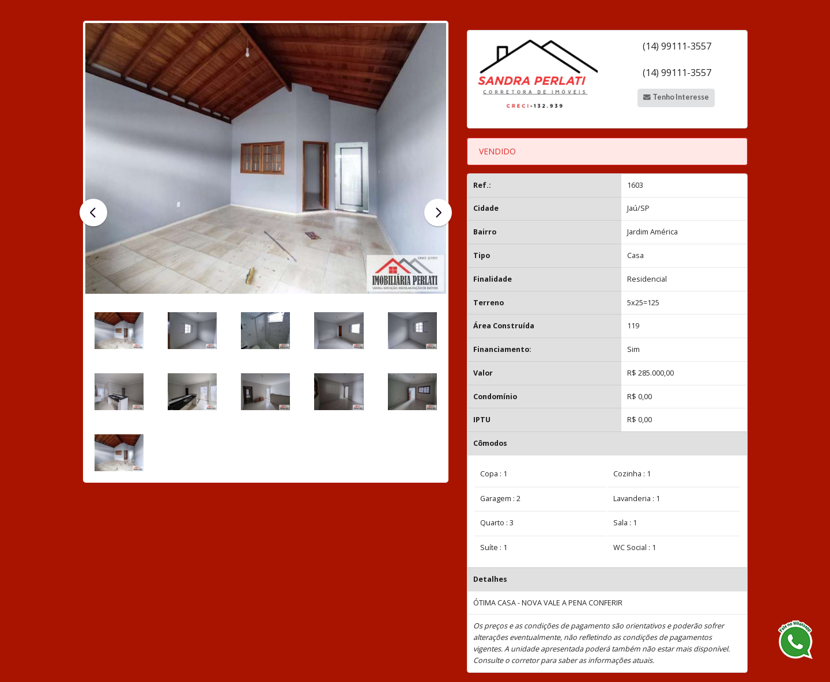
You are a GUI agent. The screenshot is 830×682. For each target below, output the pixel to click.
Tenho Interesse (676, 97)
